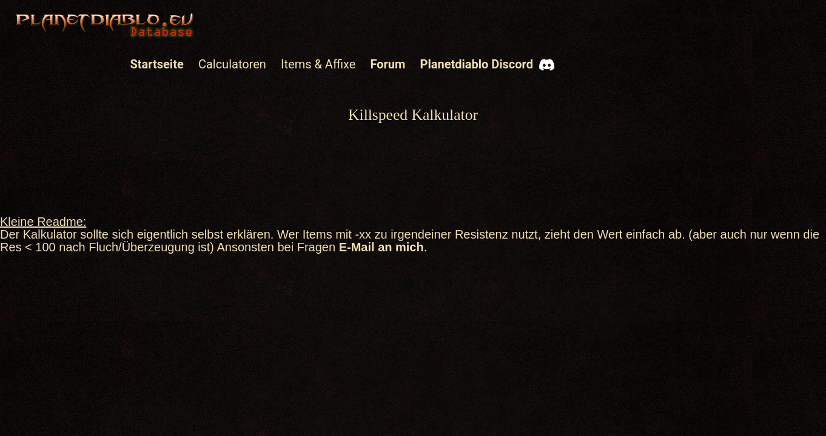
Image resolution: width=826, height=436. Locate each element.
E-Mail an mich (381, 247)
